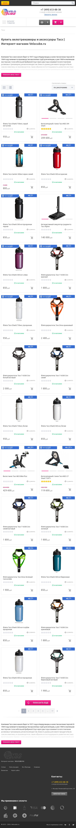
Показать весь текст (11, 74)
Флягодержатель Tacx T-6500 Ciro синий (54, 377)
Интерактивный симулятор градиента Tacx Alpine (56, 225)
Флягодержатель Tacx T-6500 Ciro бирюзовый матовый (54, 679)
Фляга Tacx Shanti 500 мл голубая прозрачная (16, 628)
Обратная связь (59, 794)
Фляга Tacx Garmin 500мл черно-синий (18, 174)
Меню (5, 3)
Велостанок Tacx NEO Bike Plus (15, 476)
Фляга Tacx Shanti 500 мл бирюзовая (55, 577)
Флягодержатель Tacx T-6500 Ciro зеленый (54, 528)
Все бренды (26, 767)
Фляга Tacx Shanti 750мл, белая (15, 426)
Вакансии (4, 770)
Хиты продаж (13, 767)
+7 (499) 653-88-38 (51, 9)
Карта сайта (15, 770)
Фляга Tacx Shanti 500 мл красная (54, 174)
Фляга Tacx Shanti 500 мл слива (15, 275)
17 (52, 711)
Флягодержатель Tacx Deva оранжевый (57, 325)
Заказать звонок (50, 15)
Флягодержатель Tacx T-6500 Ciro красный (54, 276)
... (47, 711)
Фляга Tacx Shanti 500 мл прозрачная (17, 678)
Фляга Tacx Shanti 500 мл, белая (53, 426)
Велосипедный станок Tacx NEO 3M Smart (55, 125)
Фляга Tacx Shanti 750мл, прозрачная (17, 325)
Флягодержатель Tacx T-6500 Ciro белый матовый (16, 377)
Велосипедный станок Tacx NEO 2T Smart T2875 (55, 477)
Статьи (3, 767)
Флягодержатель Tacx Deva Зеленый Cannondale (18, 578)
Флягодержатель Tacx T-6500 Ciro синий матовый (16, 528)
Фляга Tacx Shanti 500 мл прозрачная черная (17, 225)
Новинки (37, 767)
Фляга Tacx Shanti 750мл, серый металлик (15, 125)
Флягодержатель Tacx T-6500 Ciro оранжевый (54, 628)
